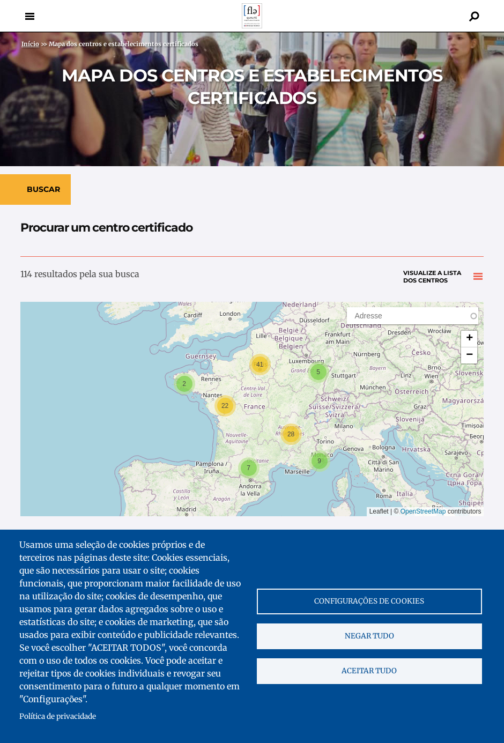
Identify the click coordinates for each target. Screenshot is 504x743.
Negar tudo (369, 636)
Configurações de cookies (369, 601)
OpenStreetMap (423, 511)
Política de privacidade (57, 716)
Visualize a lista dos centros (432, 277)
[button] (318, 372)
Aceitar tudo (369, 670)
